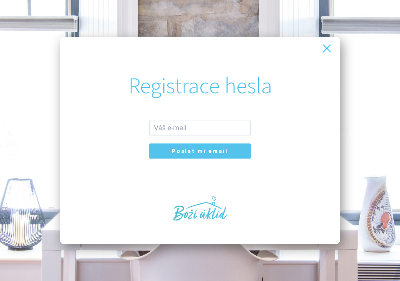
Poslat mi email (200, 151)
